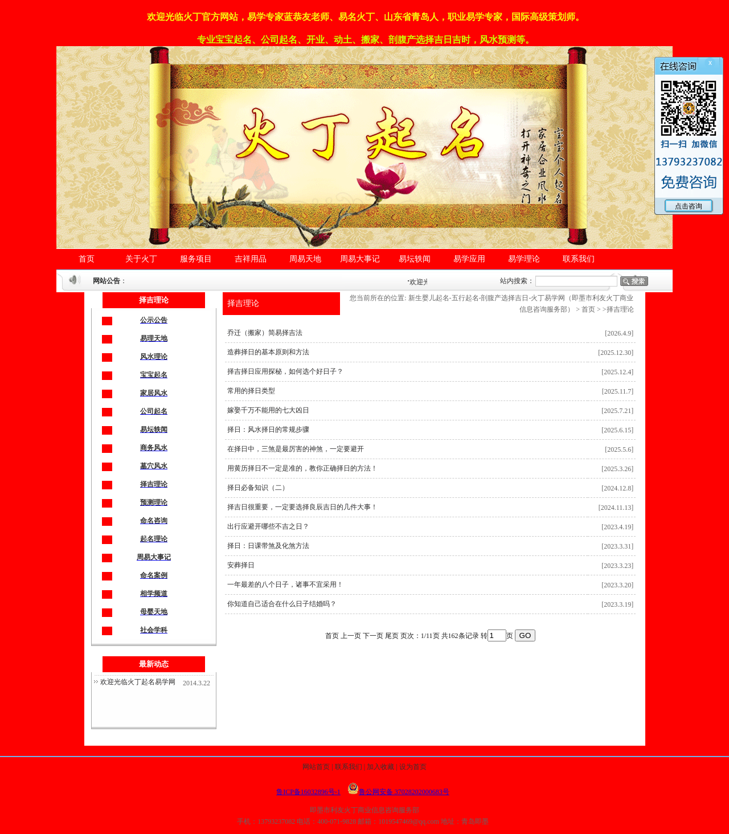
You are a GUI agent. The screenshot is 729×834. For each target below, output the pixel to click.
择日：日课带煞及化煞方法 (268, 546)
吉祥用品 (251, 259)
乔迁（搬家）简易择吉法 (264, 333)
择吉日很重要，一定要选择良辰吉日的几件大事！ (302, 507)
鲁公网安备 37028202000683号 (398, 792)
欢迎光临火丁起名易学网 (137, 682)
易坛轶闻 (415, 259)
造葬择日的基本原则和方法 (268, 352)
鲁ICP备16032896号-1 (308, 792)
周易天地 (305, 259)
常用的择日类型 (251, 391)
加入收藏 (380, 767)
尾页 (392, 636)
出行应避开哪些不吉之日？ (268, 526)
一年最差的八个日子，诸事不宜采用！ (285, 584)
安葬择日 (241, 565)
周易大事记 (360, 259)
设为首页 (413, 767)
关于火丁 (141, 259)
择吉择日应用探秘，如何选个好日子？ (285, 371)
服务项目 (196, 259)
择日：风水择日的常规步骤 (268, 430)
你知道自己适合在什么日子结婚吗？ (282, 604)
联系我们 (579, 259)
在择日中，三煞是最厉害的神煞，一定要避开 (295, 449)
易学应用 (469, 259)
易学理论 (524, 259)
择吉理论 (243, 303)
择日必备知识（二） (258, 488)
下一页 (373, 636)
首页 (87, 259)
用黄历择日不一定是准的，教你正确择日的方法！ (302, 468)
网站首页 (316, 767)
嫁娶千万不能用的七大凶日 (268, 410)
